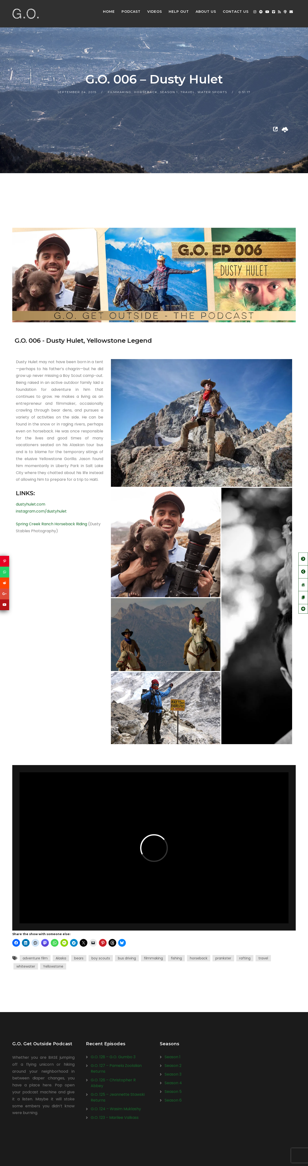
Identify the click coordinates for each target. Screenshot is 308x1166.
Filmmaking (119, 92)
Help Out (179, 11)
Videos (154, 11)
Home (109, 11)
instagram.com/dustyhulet (41, 511)
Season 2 (173, 1065)
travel (263, 958)
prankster (223, 958)
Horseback (145, 92)
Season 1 (169, 92)
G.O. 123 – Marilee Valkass (115, 1117)
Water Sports (212, 92)
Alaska (61, 958)
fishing (176, 958)
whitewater (25, 966)
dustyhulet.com (30, 504)
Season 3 (173, 1074)
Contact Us (236, 11)
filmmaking (153, 958)
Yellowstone (53, 966)
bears (78, 958)
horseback (198, 958)
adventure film (35, 958)
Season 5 (173, 1091)
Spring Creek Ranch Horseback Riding (51, 524)
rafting (244, 958)
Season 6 (173, 1100)
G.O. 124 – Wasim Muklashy (116, 1109)
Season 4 (173, 1083)
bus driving (127, 958)
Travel (187, 92)
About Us (206, 11)
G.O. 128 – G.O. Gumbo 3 (113, 1057)
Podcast (131, 11)
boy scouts (100, 958)
